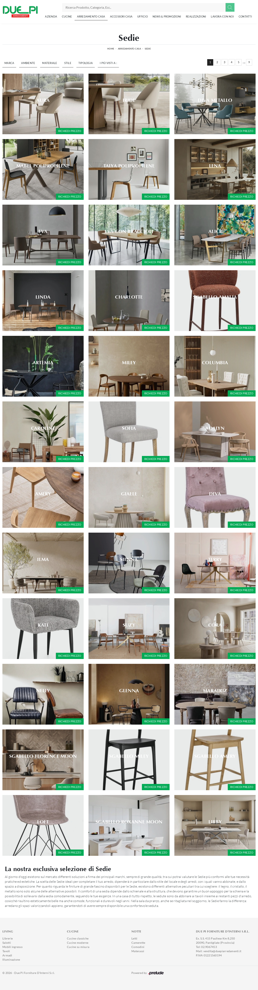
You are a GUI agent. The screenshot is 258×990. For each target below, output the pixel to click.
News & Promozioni (167, 16)
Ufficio (142, 16)
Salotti (6, 942)
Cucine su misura (78, 947)
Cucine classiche (77, 938)
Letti (134, 938)
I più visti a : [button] (108, 63)
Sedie (148, 48)
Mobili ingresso (12, 947)
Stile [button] (67, 63)
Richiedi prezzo (69, 131)
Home (110, 48)
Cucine (67, 16)
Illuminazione (11, 959)
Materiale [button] (49, 63)
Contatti (245, 16)
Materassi (137, 951)
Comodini (137, 947)
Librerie (7, 938)
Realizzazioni (196, 16)
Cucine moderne (77, 942)
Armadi (7, 955)
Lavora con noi (222, 16)
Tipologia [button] (85, 63)
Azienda (51, 16)
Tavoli (6, 951)
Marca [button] (9, 63)
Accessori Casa (121, 16)
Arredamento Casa (91, 16)
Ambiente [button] (28, 63)
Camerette (138, 942)
